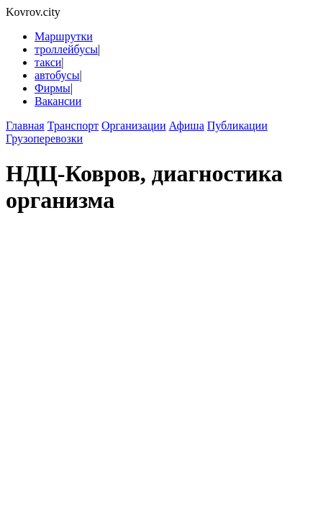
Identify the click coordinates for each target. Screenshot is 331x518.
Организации (133, 125)
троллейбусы (66, 49)
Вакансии (58, 101)
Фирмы (53, 88)
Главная (25, 125)
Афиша (186, 125)
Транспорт (73, 125)
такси (48, 62)
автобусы (57, 75)
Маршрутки (64, 36)
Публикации (237, 125)
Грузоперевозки (44, 138)
